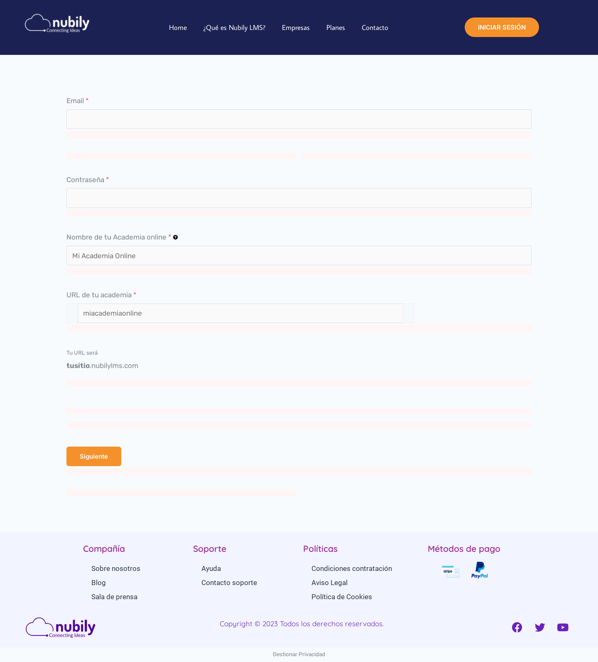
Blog (98, 582)
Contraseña (87, 179)
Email (77, 100)
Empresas (296, 27)
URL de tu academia (101, 295)
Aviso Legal (329, 582)
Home (178, 27)
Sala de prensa (114, 597)
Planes (335, 27)
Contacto (375, 27)
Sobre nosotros (115, 568)
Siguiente (94, 456)
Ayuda (211, 568)
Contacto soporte (229, 582)
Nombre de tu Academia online (122, 237)
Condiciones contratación (351, 568)
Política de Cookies (341, 597)
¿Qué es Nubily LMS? (234, 27)
